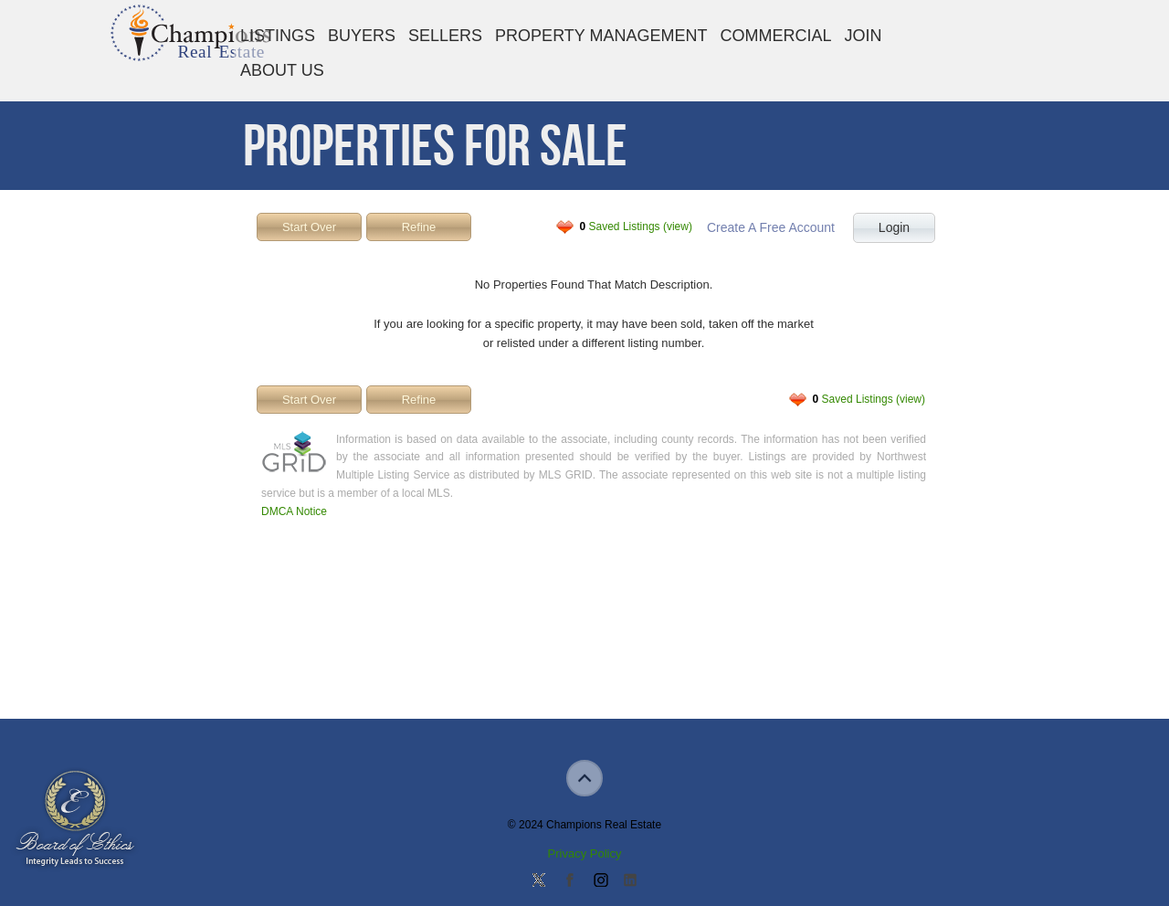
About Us (282, 70)
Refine (419, 227)
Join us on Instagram (600, 881)
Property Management (601, 35)
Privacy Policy (585, 853)
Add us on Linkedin (630, 881)
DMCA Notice (294, 511)
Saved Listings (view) (636, 226)
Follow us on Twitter (539, 881)
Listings (277, 35)
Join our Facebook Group (569, 881)
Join (863, 35)
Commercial (775, 35)
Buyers (361, 35)
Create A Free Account (771, 227)
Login (894, 227)
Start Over (309, 227)
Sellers (445, 35)
